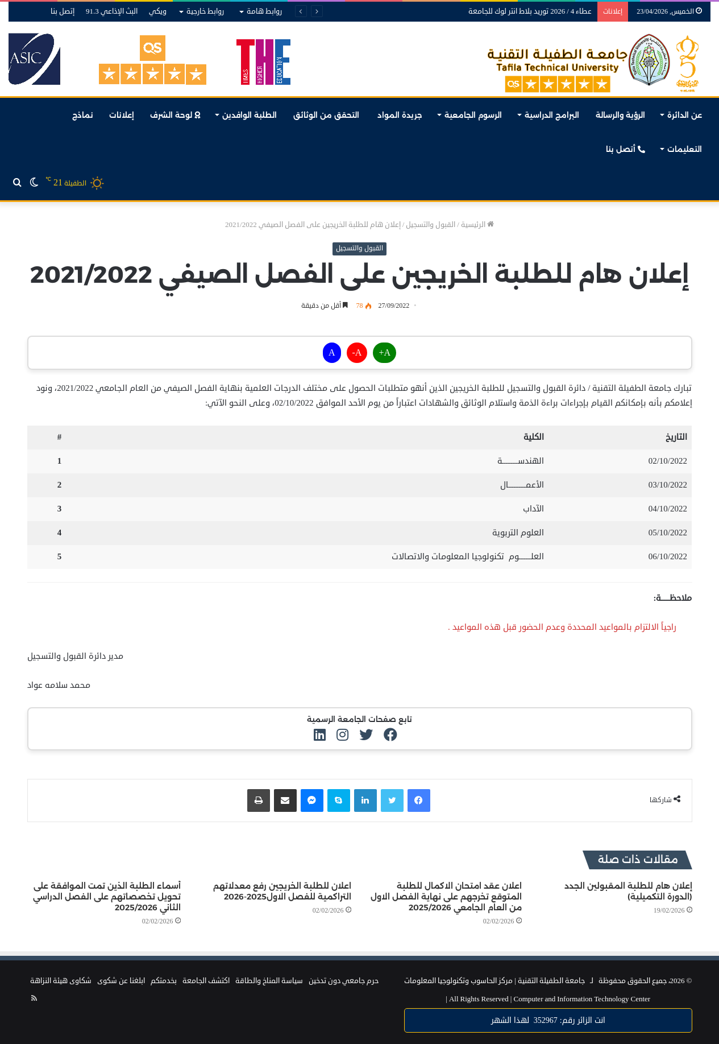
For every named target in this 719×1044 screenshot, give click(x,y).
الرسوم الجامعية (473, 114)
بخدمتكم (164, 981)
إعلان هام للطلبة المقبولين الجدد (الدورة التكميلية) (628, 891)
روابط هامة (264, 11)
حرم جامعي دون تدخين (344, 981)
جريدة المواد (399, 114)
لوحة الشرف (175, 114)
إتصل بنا (62, 11)
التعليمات (684, 149)
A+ (384, 352)
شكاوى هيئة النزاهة (61, 981)
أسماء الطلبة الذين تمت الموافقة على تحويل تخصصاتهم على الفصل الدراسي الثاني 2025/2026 (107, 897)
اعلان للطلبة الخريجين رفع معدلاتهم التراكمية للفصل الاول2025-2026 (282, 891)
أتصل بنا (625, 149)
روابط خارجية (205, 11)
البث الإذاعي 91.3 (112, 11)
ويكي (158, 11)
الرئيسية (477, 225)
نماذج (82, 114)
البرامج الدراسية (552, 114)
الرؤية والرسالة (620, 114)
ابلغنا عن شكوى (121, 981)
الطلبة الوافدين (249, 114)
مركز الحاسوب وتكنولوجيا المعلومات (458, 981)
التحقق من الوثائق (327, 114)
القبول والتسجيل (430, 225)
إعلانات (121, 114)
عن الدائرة (684, 114)
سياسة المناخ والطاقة (269, 981)
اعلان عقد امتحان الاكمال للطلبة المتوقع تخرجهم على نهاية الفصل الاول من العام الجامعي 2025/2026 (446, 897)
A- (357, 352)
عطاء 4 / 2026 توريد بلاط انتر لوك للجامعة (530, 11)
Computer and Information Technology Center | (548, 999)
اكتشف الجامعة (206, 981)
